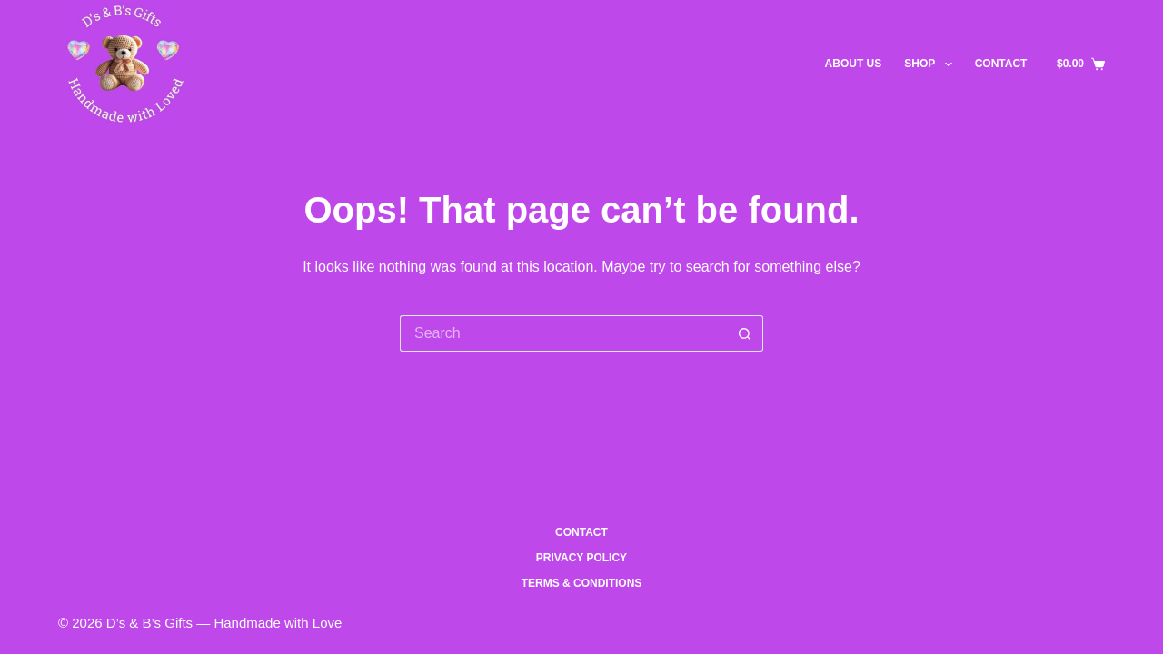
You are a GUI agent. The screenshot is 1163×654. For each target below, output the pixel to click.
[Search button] (745, 333)
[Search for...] (563, 333)
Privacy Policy (581, 557)
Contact (1001, 63)
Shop (931, 64)
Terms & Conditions (582, 583)
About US (853, 63)
